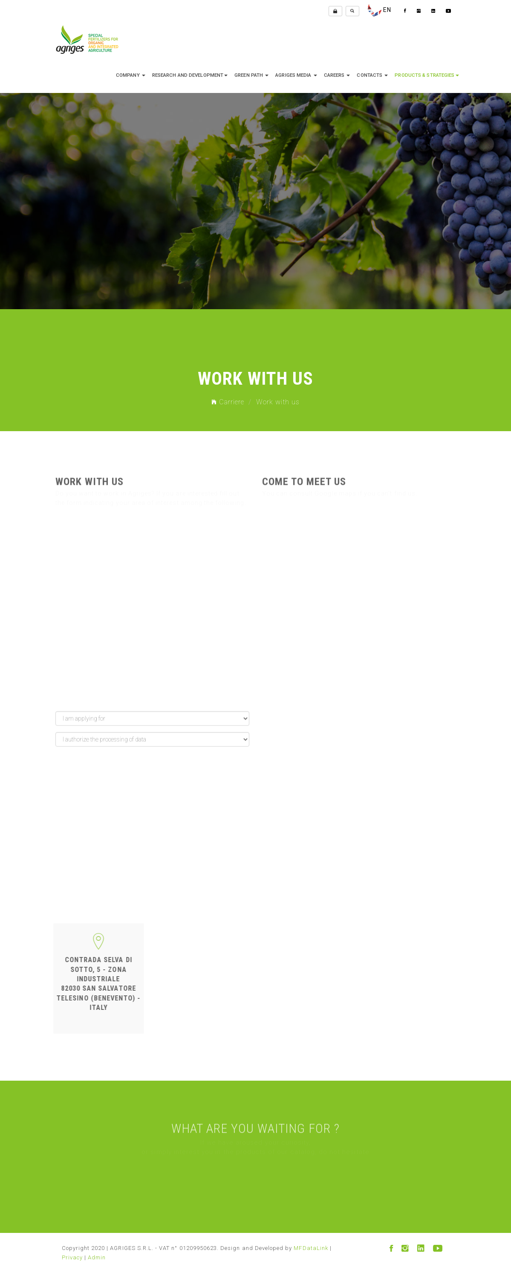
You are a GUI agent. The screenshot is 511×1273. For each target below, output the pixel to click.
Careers (337, 75)
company (130, 75)
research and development (190, 75)
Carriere (228, 402)
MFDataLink (311, 1248)
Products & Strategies (427, 75)
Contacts (372, 75)
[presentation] (120, 836)
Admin (97, 1257)
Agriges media (296, 75)
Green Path (251, 75)
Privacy (72, 1257)
